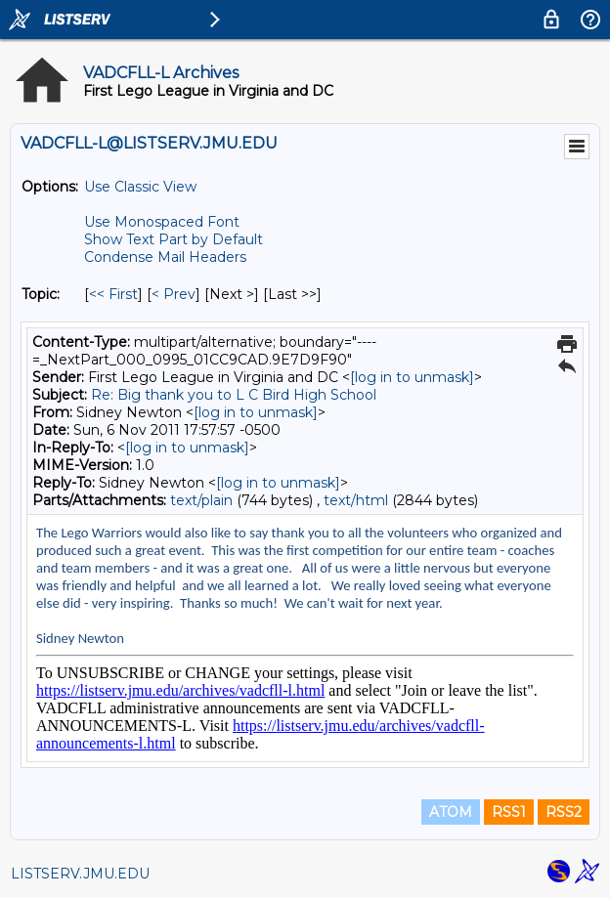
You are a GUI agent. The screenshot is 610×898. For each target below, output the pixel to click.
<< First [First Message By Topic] (113, 294)
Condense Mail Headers (165, 257)
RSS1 (509, 812)
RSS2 (563, 812)
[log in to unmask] (412, 377)
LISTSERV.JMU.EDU (80, 873)
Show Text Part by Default (173, 239)
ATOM (450, 812)
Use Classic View (140, 186)
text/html (356, 500)
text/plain (201, 500)
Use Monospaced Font (162, 222)
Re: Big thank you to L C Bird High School (233, 395)
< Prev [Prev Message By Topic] (174, 294)
